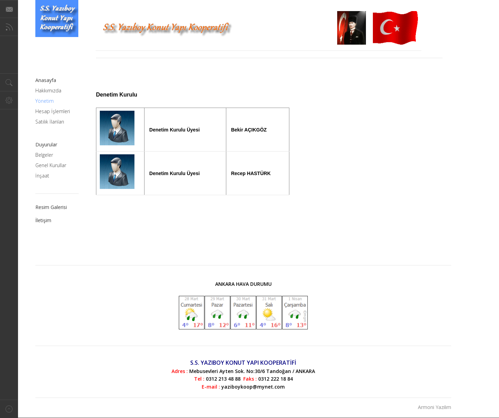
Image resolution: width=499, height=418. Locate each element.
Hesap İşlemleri (52, 111)
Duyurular (46, 144)
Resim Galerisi (51, 207)
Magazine (56, 18)
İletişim (43, 220)
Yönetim (44, 101)
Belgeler (44, 155)
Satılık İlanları (49, 121)
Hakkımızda (48, 90)
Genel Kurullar (50, 165)
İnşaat (42, 175)
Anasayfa (45, 80)
